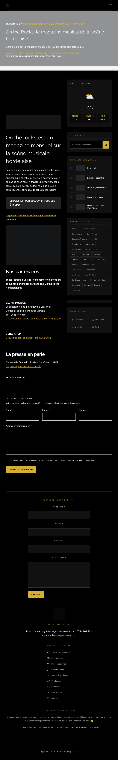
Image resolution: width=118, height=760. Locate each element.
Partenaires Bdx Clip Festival (37, 24)
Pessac (97, 254)
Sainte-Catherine (97, 280)
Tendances (54, 681)
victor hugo (77, 249)
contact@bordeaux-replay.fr (65, 635)
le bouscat (87, 259)
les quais (76, 275)
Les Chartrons (89, 229)
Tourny (97, 285)
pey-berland (77, 290)
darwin (75, 265)
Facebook (77, 320)
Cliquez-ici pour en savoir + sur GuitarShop (28, 337)
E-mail (46, 410)
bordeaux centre (79, 280)
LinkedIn (77, 327)
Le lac (87, 285)
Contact (52, 698)
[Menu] (110, 5)
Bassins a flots (89, 265)
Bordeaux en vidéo (57, 664)
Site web (83, 410)
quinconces (90, 270)
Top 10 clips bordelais (58, 652)
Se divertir (53, 687)
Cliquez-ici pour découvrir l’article (23, 366)
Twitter (96, 327)
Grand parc (76, 244)
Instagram (98, 320)
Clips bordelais (55, 669)
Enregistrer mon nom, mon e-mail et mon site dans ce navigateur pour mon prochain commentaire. (52, 460)
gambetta (90, 244)
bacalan (75, 229)
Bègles (75, 254)
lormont (100, 259)
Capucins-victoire (79, 239)
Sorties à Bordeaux (57, 675)
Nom (9, 410)
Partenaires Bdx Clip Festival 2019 (68, 24)
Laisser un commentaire (21, 469)
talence (75, 259)
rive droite (89, 275)
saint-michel (77, 234)
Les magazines (55, 658)
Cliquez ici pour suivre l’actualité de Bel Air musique (33, 318)
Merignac (86, 254)
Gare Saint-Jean (93, 249)
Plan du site (54, 692)
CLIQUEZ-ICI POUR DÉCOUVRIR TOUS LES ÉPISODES (32, 202)
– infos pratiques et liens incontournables (81, 727)
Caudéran (95, 239)
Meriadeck (76, 270)
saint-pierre (92, 234)
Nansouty (76, 285)
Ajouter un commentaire (19, 426)
